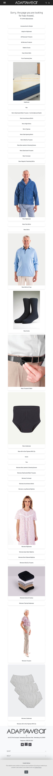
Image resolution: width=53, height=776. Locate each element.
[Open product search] (46, 2)
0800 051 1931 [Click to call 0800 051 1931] (29, 740)
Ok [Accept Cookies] (26, 772)
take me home (29, 18)
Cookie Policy (37, 767)
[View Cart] (49, 3)
